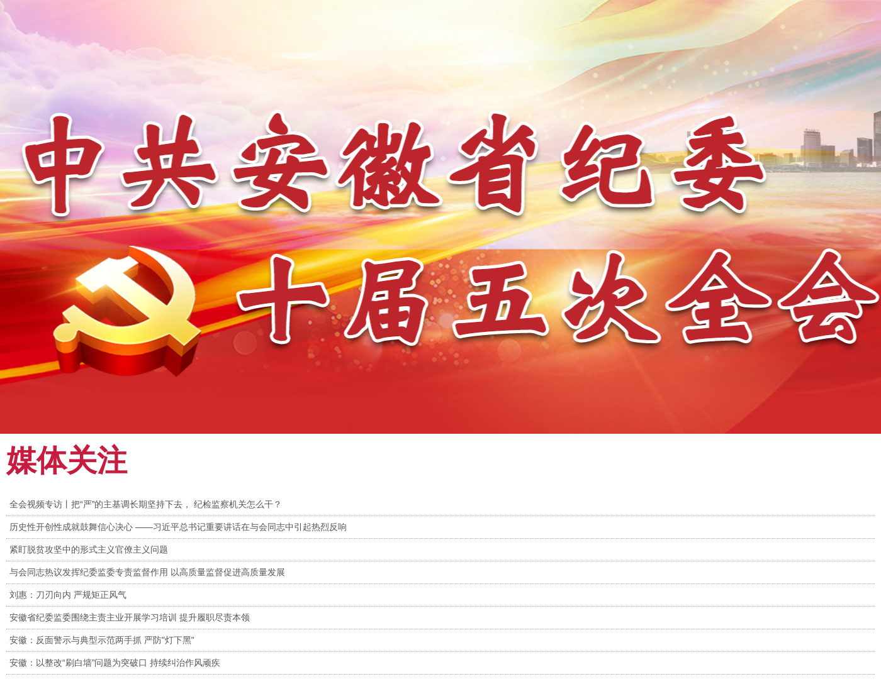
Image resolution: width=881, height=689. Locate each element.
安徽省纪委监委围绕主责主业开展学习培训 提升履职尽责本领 (129, 617)
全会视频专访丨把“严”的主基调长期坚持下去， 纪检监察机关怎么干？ (145, 504)
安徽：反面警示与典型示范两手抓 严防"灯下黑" (101, 640)
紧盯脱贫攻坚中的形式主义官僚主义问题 (88, 549)
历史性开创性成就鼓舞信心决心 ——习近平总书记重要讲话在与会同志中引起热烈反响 (178, 527)
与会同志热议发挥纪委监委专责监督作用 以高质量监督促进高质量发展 (147, 572)
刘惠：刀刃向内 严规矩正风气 (67, 595)
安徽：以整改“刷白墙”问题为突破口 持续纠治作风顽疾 (114, 663)
